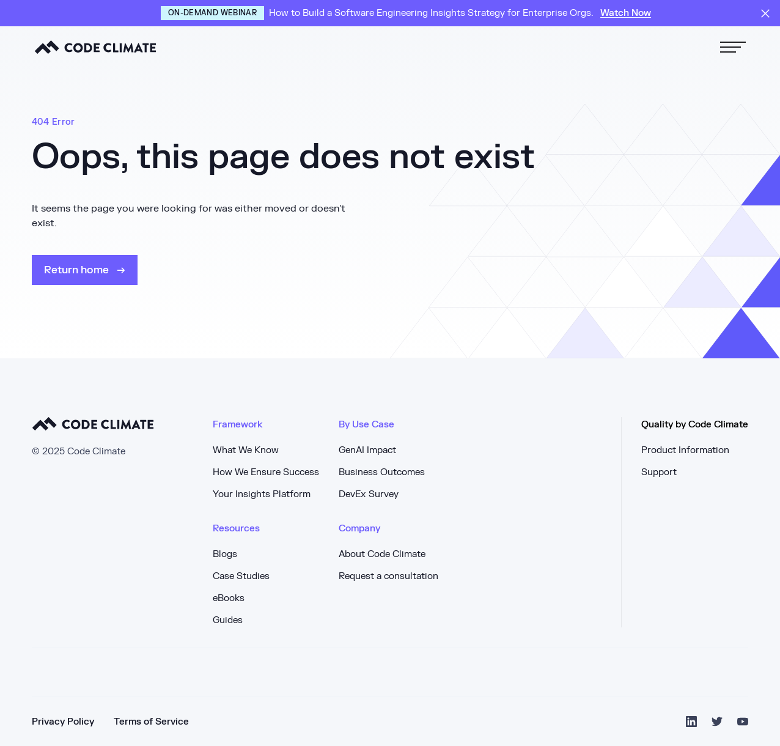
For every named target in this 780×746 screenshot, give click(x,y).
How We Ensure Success (266, 472)
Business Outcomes (382, 472)
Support (659, 472)
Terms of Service (151, 722)
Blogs (225, 554)
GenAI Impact (367, 450)
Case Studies (241, 576)
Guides (228, 620)
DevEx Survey (369, 494)
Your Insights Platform (262, 494)
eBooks (229, 598)
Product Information (685, 450)
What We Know (246, 450)
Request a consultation (388, 576)
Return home (77, 270)
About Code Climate (382, 554)
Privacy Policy (63, 722)
